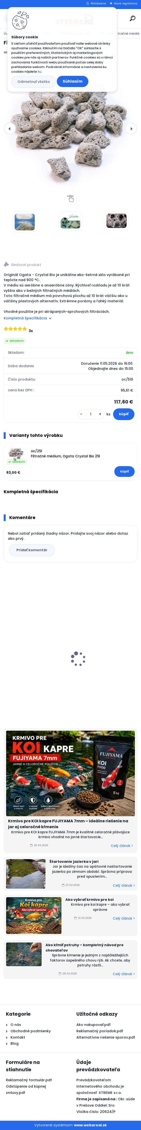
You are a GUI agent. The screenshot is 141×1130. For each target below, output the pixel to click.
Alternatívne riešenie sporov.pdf (105, 1037)
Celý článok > (122, 846)
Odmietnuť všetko (33, 81)
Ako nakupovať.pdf (93, 1024)
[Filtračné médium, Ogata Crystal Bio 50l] (70, 128)
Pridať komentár (31, 550)
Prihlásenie (98, 3)
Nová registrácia (125, 3)
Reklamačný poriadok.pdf (99, 1031)
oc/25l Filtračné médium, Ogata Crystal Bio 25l (65, 453)
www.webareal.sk (90, 1125)
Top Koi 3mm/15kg (93, 659)
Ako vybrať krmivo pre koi (89, 899)
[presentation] (10, 128)
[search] (132, 18)
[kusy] (90, 414)
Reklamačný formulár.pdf (29, 1080)
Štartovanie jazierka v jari (73, 861)
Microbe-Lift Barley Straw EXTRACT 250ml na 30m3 (31, 651)
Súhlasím (72, 81)
